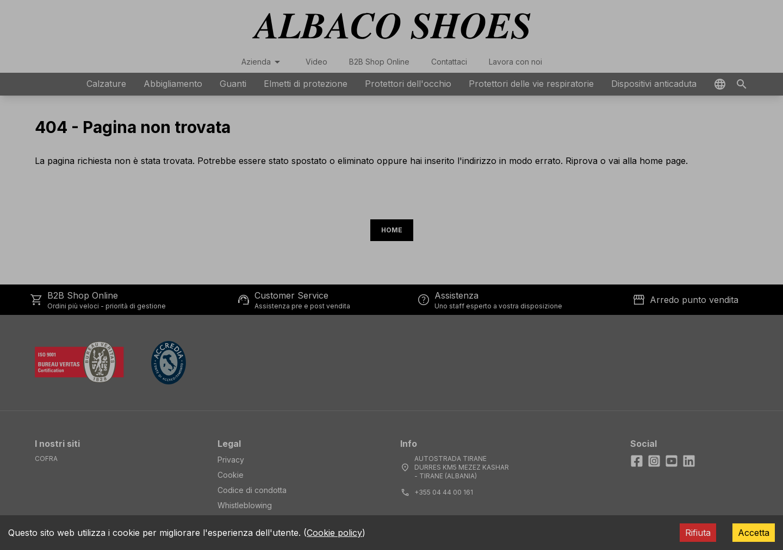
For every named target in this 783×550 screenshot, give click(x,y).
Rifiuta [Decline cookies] (698, 532)
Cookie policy (334, 532)
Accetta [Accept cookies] (753, 532)
